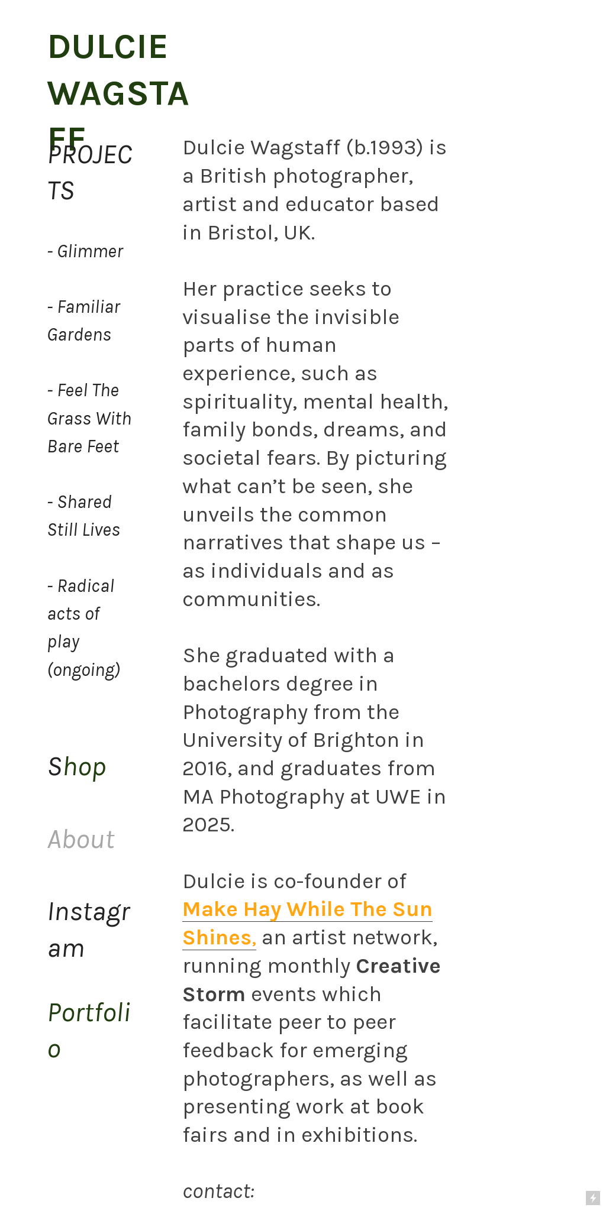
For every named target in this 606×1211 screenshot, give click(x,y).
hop (76, 766)
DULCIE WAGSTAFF (118, 92)
